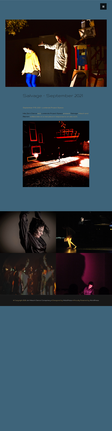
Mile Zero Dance (30, 113)
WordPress (94, 300)
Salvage (74, 113)
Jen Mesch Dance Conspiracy (39, 300)
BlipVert (26, 116)
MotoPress (67, 300)
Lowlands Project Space (52, 113)
